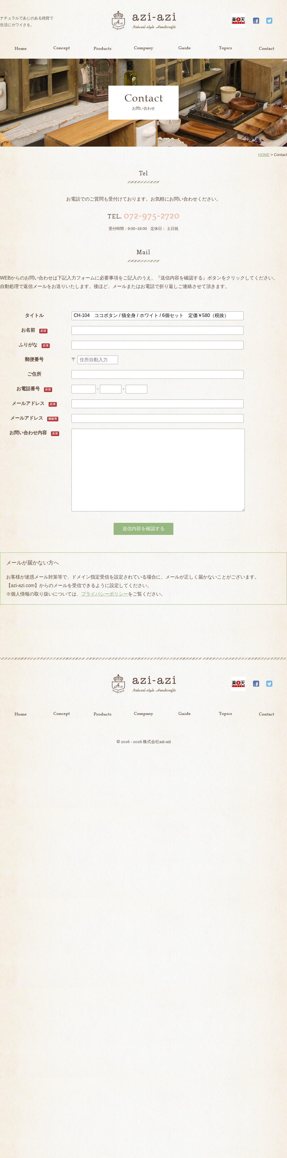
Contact (266, 48)
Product (102, 48)
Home (20, 48)
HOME (263, 154)
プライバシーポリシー (104, 593)
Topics (225, 48)
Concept (61, 48)
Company (143, 48)
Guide (184, 48)
